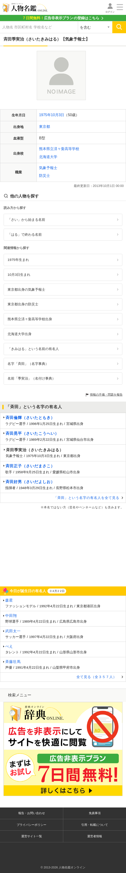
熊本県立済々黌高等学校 (59, 149)
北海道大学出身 (19, 334)
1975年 (45, 115)
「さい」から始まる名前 (26, 220)
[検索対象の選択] (95, 27)
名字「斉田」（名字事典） (28, 364)
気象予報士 (48, 168)
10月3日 (57, 115)
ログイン (110, 12)
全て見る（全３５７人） (96, 677)
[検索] (119, 27)
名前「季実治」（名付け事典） (31, 378)
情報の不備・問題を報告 (106, 394)
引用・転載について (94, 824)
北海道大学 (48, 157)
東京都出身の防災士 (23, 304)
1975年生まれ (18, 260)
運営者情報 (94, 836)
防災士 (44, 176)
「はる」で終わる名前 (25, 234)
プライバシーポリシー (31, 824)
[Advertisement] (63, 547)
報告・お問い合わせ (31, 813)
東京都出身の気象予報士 (26, 289)
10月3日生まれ (19, 274)
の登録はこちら (60, 18)
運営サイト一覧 (31, 836)
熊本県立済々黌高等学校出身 (30, 319)
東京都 (44, 127)
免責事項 (95, 813)
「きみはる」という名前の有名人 (33, 349)
